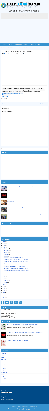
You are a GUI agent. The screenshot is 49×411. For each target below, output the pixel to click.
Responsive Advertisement (7, 399)
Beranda (26, 103)
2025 (4, 241)
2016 (4, 294)
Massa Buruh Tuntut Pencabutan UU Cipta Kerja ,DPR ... (16, 261)
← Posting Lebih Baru (6, 103)
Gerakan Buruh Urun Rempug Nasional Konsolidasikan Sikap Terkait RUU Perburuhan (25, 186)
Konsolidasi (3, 359)
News (21, 53)
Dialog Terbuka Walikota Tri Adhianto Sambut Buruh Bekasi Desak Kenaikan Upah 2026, (25, 214)
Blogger (35, 406)
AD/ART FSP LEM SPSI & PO (37, 44)
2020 (4, 286)
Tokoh (2, 376)
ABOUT (18, 47)
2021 (4, 284)
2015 (4, 296)
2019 (4, 288)
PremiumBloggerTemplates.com (36, 408)
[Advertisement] (24, 31)
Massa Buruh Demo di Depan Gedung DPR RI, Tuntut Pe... (16, 259)
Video (2, 381)
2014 (4, 297)
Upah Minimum (4, 378)
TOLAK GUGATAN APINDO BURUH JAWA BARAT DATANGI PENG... (18, 264)
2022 (4, 247)
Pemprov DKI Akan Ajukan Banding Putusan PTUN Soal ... (16, 268)
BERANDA (3, 44)
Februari (6, 280)
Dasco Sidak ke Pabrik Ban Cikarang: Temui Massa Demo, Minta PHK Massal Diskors (25, 207)
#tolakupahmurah (6, 94)
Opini (2, 366)
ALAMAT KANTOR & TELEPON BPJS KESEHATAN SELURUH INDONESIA (22, 324)
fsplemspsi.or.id (24, 2)
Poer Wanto (6, 53)
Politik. (2, 374)
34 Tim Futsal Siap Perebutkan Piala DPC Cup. (14, 257)
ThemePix (13, 408)
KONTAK (25, 47)
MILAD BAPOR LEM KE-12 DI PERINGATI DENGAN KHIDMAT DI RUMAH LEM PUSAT (24, 193)
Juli (4, 273)
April (5, 278)
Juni (5, 274)
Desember (6, 248)
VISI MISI (3, 47)
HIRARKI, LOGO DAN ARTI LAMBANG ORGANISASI (18, 340)
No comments (28, 53)
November (6, 250)
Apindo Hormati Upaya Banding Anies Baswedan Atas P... (16, 270)
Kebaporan (11, 47)
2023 (4, 245)
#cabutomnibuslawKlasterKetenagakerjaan (12, 93)
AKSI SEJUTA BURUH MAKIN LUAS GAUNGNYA (18, 51)
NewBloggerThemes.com (24, 409)
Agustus (6, 256)
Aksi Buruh (3, 353)
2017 (4, 292)
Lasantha (26, 408)
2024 (4, 243)
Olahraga (3, 363)
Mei (5, 276)
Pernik (2, 370)
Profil (10, 44)
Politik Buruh (4, 372)
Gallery (2, 357)
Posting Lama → (44, 103)
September (6, 254)
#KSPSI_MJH (5, 96)
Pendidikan (3, 368)
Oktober (6, 252)
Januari (5, 282)
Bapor (2, 355)
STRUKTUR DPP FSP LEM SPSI (21, 44)
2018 (4, 290)
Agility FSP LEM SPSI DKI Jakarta (11, 263)
